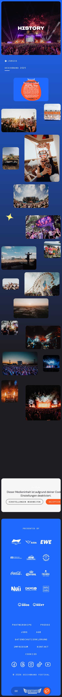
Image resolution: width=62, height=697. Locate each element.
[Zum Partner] (16, 542)
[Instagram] (31, 664)
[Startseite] (32, 691)
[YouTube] (47, 664)
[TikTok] (39, 664)
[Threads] (22, 664)
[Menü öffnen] (16, 691)
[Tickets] (46, 691)
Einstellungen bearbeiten (25, 502)
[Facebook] (14, 664)
